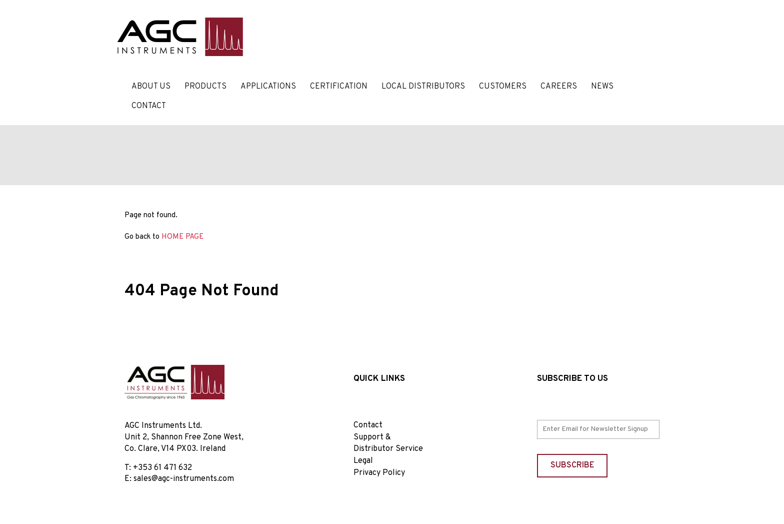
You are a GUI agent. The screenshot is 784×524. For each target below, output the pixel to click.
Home (135, 271)
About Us (151, 87)
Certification (339, 87)
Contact (149, 106)
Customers (502, 87)
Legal (363, 461)
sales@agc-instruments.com (184, 479)
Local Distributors (423, 87)
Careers (558, 87)
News (602, 87)
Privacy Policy (379, 473)
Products (205, 87)
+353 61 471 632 (162, 468)
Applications (268, 87)
